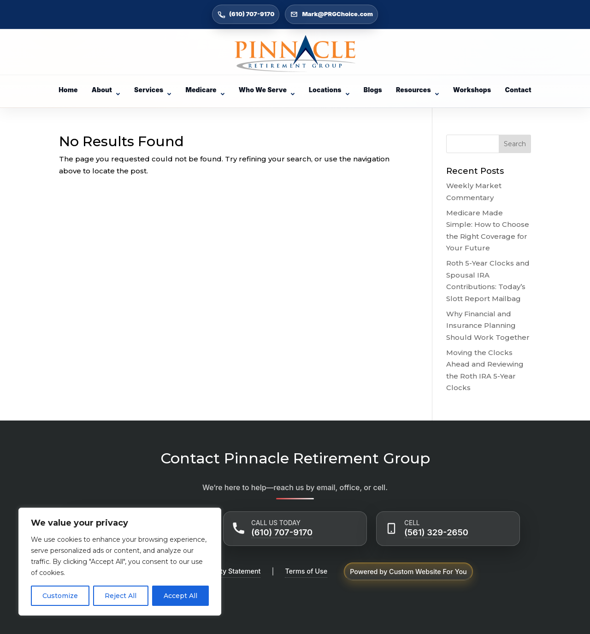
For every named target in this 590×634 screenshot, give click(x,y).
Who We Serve (267, 90)
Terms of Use (306, 571)
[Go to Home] (295, 53)
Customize (60, 596)
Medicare (204, 90)
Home (68, 90)
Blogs (373, 90)
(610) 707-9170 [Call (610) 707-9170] (245, 14)
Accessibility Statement (223, 571)
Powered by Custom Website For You (408, 571)
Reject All (120, 596)
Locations (329, 90)
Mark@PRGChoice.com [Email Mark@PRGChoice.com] (331, 14)
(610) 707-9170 (282, 532)
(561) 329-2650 (436, 532)
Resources (417, 90)
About (106, 90)
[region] (119, 562)
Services (152, 90)
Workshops (472, 90)
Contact (518, 90)
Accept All (180, 596)
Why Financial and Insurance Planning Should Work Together (488, 325)
